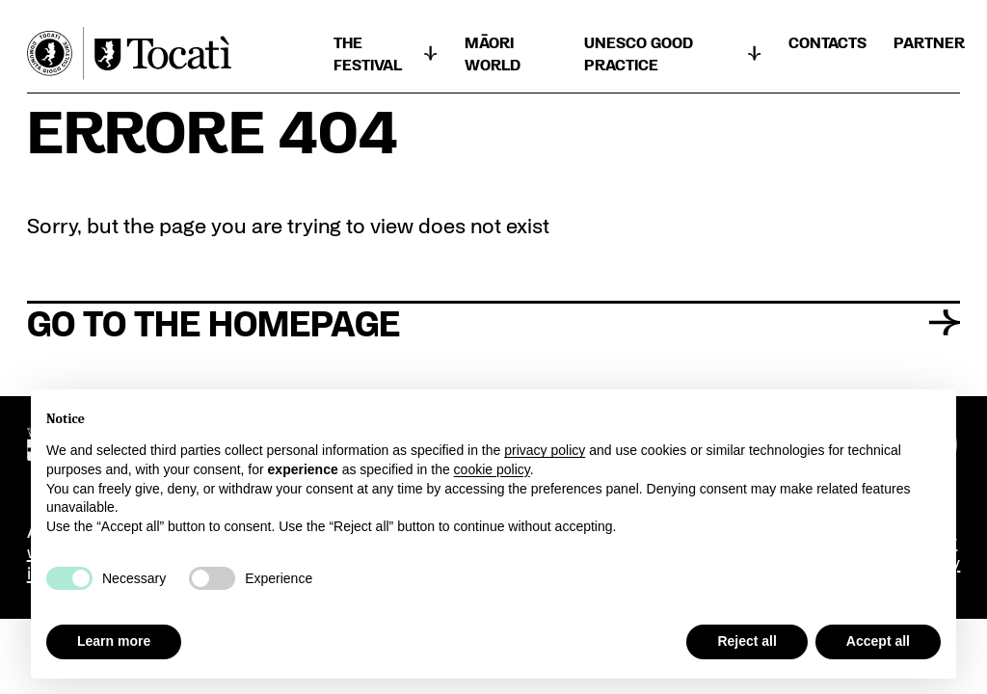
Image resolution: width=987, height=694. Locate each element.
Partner (929, 42)
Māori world (492, 53)
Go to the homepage (494, 322)
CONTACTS (827, 42)
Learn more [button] (113, 641)
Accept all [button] (878, 641)
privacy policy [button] (544, 450)
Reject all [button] (746, 641)
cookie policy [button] (492, 469)
